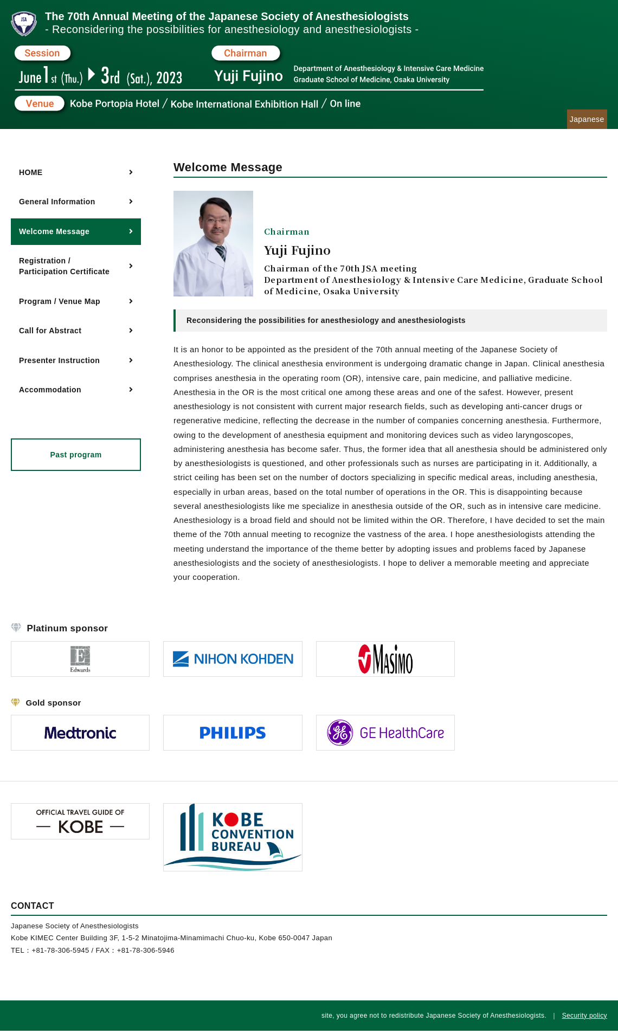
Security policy (584, 1019)
